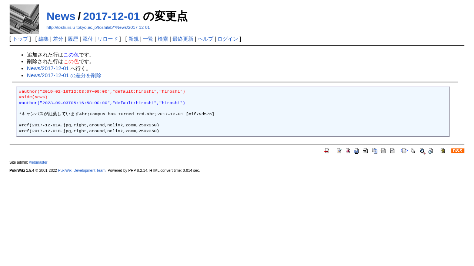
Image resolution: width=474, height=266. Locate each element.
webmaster (38, 162)
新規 (133, 39)
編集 (44, 39)
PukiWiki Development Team (82, 170)
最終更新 (183, 39)
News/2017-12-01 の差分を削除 (64, 75)
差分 (58, 39)
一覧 (148, 39)
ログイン (227, 39)
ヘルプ (205, 39)
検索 (163, 39)
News (61, 16)
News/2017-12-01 (48, 68)
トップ (20, 39)
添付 (88, 39)
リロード (107, 39)
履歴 (73, 39)
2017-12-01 (111, 16)
